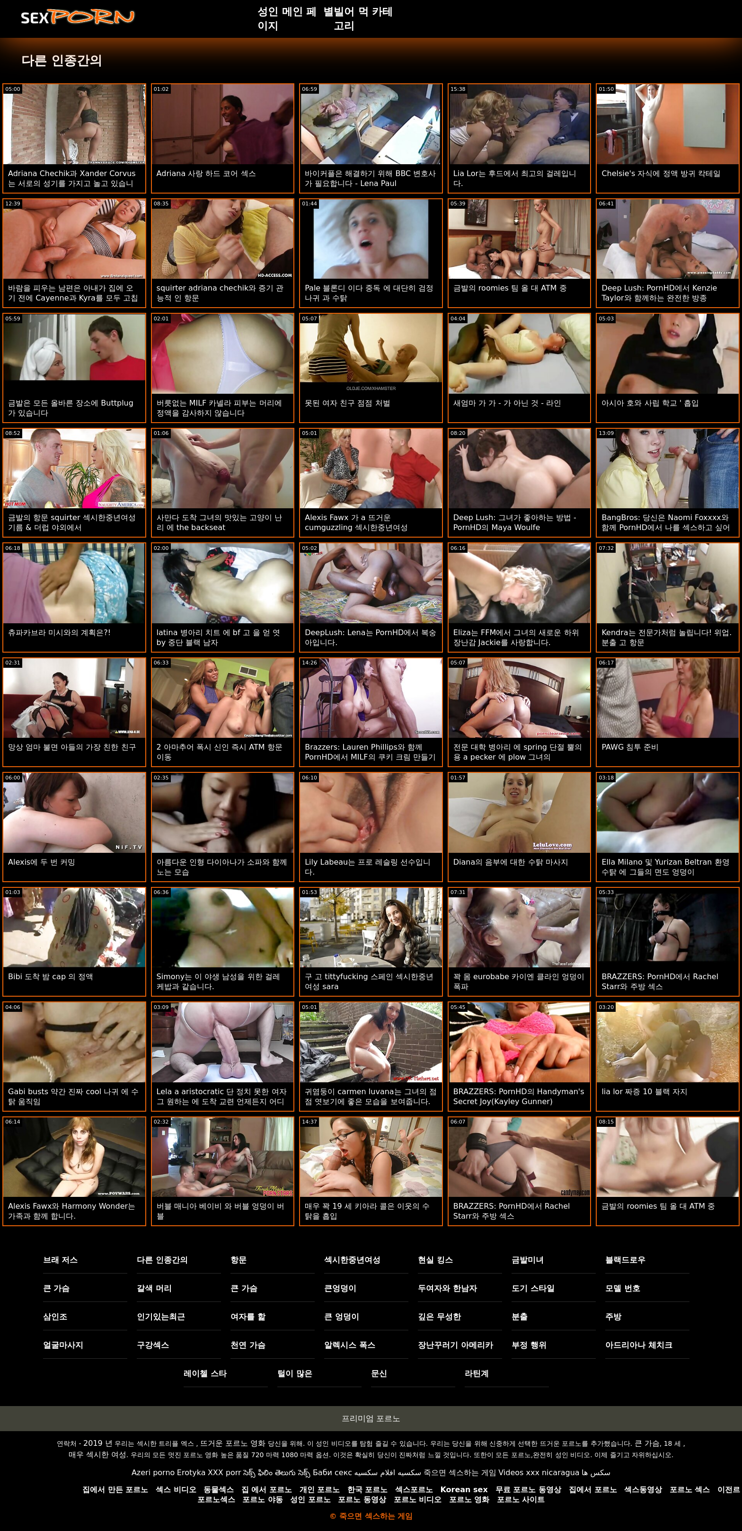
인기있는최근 (161, 1316)
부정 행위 (529, 1345)
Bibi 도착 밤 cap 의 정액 (50, 976)
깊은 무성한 (439, 1316)
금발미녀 (528, 1260)
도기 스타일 (533, 1288)
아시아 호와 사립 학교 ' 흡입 (650, 402)
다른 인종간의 (162, 1260)
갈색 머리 (154, 1288)
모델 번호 (622, 1288)
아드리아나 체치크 (638, 1345)
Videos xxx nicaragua (538, 1472)
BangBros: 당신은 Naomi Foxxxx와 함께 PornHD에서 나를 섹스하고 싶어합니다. (665, 527)
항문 (238, 1260)
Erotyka (191, 1472)
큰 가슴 (56, 1288)
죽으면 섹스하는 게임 (460, 1472)
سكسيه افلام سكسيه (388, 1472)
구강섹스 (153, 1345)
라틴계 (477, 1373)
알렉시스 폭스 (349, 1345)
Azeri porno (153, 1472)
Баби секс (332, 1472)
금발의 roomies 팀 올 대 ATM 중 (510, 287)
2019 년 (98, 1443)
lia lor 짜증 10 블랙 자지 (644, 1091)
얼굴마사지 (63, 1345)
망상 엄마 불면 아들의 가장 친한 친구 (72, 747)
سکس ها (596, 1472)
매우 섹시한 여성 (97, 1454)
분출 (520, 1316)
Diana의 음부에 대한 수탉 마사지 (510, 862)
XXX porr (224, 1472)
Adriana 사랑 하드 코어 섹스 (206, 173)
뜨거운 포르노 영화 (232, 1443)
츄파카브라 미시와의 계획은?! (59, 632)
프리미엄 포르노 (371, 1418)
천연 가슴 (247, 1345)
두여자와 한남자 (447, 1288)
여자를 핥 (247, 1316)
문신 (379, 1373)
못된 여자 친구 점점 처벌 (347, 402)
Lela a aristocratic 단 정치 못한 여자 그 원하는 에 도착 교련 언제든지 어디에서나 (222, 1101)
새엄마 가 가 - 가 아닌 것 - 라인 (507, 402)
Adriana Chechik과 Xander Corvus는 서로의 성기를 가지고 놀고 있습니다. (72, 183)
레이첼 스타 (205, 1373)
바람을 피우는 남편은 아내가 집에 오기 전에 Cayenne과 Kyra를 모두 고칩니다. (73, 297)
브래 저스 (60, 1260)
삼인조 (55, 1316)
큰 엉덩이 (341, 1316)
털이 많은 (294, 1373)
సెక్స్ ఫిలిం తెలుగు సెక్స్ (276, 1472)
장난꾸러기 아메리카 (455, 1345)
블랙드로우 (625, 1260)
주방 (613, 1316)
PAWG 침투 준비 (630, 747)
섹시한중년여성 (352, 1260)
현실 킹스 (435, 1260)
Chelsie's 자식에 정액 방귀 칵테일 (660, 173)
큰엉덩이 (340, 1288)
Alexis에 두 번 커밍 (41, 862)
